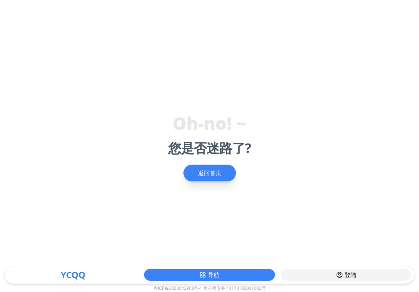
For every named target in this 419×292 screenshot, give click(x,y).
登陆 (346, 275)
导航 (209, 275)
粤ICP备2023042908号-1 (177, 288)
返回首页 (209, 173)
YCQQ (73, 275)
